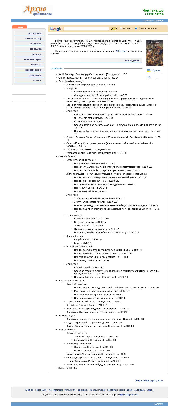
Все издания (132, 60)
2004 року (121, 51)
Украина (153, 70)
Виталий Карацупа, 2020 (149, 380)
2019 (148, 77)
